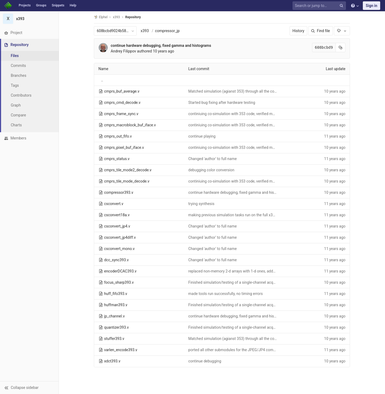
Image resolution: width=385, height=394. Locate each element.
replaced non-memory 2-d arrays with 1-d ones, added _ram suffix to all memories (255, 271)
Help (73, 5)
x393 (145, 31)
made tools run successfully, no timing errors (225, 293)
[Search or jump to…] (320, 5)
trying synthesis (201, 204)
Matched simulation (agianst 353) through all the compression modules (247, 91)
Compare (18, 115)
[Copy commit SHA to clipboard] (340, 47)
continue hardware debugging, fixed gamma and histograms (161, 45)
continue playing (201, 136)
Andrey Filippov (123, 51)
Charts (16, 125)
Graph (16, 105)
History (298, 31)
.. (102, 80)
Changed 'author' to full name (212, 159)
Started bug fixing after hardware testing (221, 102)
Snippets (58, 5)
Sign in (371, 5)
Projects (25, 5)
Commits (18, 65)
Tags (15, 85)
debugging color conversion (211, 170)
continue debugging (204, 361)
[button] (29, 387)
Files (15, 56)
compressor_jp (167, 31)
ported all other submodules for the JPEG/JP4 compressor (237, 350)
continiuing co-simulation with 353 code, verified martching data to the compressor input (261, 114)
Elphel (100, 17)
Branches (18, 75)
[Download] (342, 30)
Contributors (21, 95)
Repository (133, 17)
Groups (41, 5)
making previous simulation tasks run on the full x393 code (237, 215)
